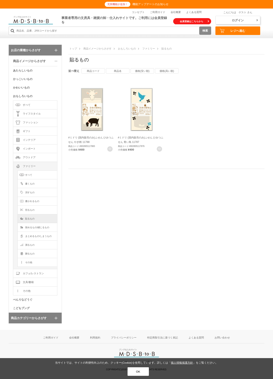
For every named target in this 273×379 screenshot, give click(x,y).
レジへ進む (232, 31)
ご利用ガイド (157, 12)
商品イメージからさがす (97, 48)
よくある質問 (194, 12)
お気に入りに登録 (110, 149)
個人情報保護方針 (182, 362)
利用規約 (95, 337)
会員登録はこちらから (194, 21)
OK (138, 371)
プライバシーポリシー (123, 337)
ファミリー (148, 48)
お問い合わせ (222, 337)
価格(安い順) (142, 71)
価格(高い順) (167, 71)
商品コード (93, 71)
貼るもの (166, 48)
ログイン (245, 20)
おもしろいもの (127, 48)
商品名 (118, 71)
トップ (73, 48)
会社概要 (176, 12)
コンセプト (138, 12)
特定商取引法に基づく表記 (162, 337)
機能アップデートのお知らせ (150, 4)
